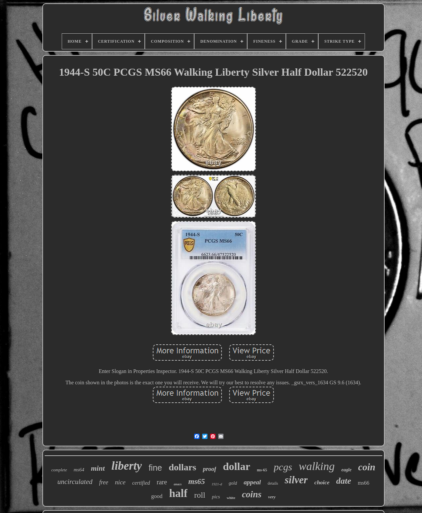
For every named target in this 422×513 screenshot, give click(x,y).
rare (162, 482)
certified (141, 483)
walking (317, 466)
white (231, 498)
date (343, 481)
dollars (182, 467)
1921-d (217, 484)
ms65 (196, 481)
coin (367, 467)
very (272, 496)
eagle (346, 469)
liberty (126, 465)
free (103, 482)
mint (98, 468)
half (178, 493)
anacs (178, 484)
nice (120, 482)
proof (209, 469)
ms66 (363, 483)
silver (296, 480)
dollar (236, 466)
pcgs (283, 466)
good (156, 496)
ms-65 (262, 470)
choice (321, 482)
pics (216, 496)
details (273, 483)
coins (252, 494)
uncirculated (74, 482)
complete (59, 469)
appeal (252, 482)
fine (155, 467)
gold (233, 483)
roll (199, 495)
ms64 (79, 469)
